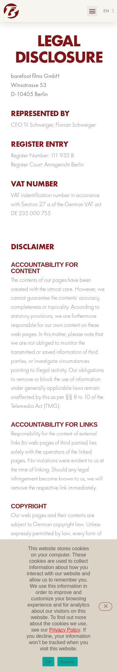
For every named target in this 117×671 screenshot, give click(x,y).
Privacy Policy (64, 630)
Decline (68, 661)
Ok (48, 661)
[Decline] (105, 606)
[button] (92, 11)
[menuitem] (108, 11)
